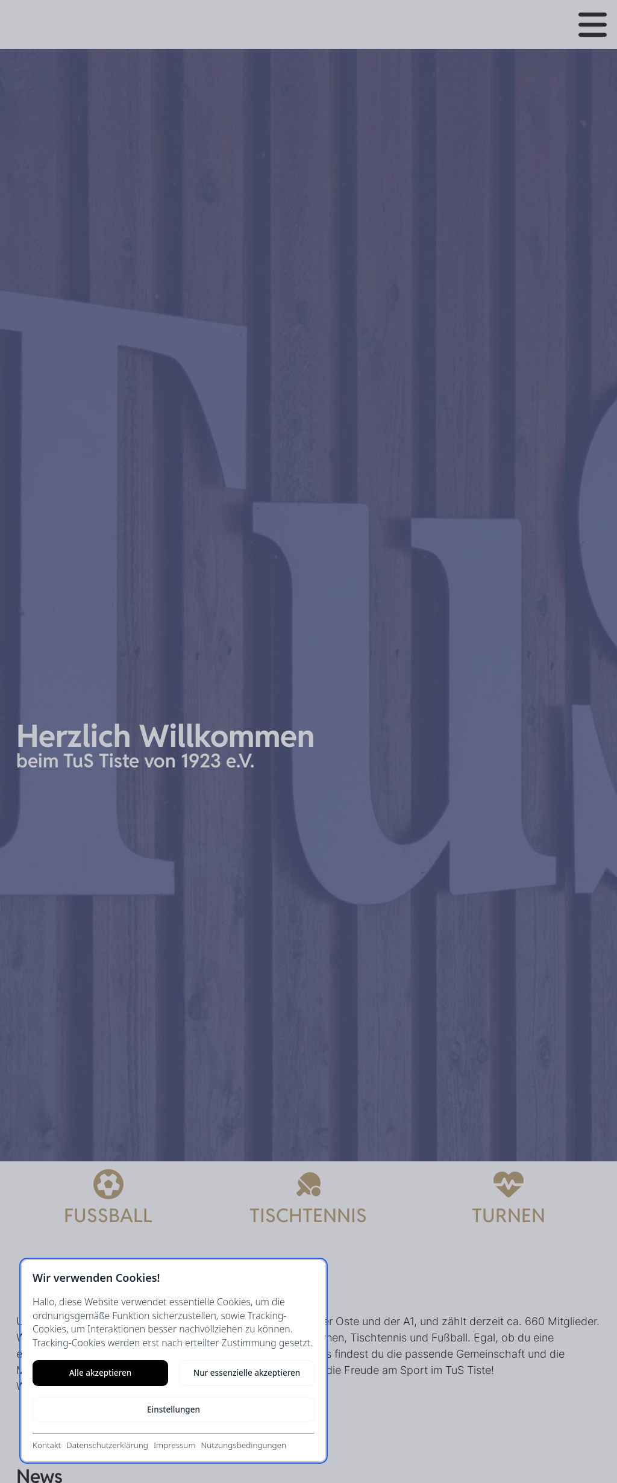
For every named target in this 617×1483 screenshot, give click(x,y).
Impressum (175, 1445)
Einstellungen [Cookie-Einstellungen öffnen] (173, 1409)
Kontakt (47, 1445)
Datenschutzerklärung (107, 1445)
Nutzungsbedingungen (243, 1445)
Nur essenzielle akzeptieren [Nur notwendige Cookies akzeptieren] (247, 1372)
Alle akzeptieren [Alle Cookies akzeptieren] (100, 1372)
